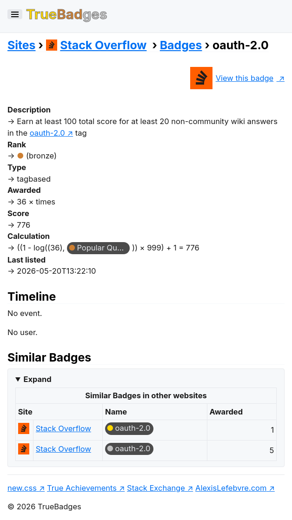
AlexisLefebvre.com (230, 488)
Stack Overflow (96, 45)
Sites (21, 45)
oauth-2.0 (133, 428)
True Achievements (82, 488)
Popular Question (103, 247)
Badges (181, 45)
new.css (22, 488)
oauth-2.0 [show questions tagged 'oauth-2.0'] (47, 133)
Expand (37, 379)
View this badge (231, 78)
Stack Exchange (156, 488)
